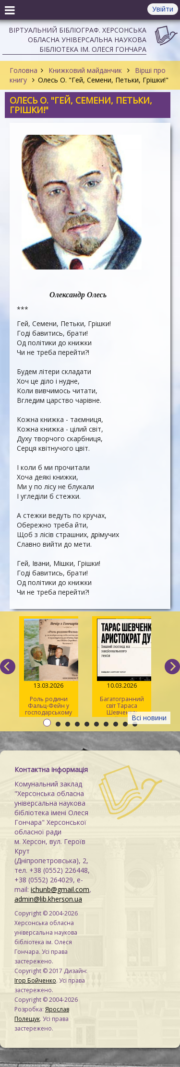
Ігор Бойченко (35, 980)
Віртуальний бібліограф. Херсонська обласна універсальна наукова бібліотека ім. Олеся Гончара (77, 39)
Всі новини (149, 717)
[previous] (7, 666)
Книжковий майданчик (85, 70)
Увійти (162, 8)
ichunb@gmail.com (60, 889)
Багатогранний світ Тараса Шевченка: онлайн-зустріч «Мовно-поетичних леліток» (121, 668)
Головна (23, 70)
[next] (172, 666)
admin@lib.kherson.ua (48, 898)
